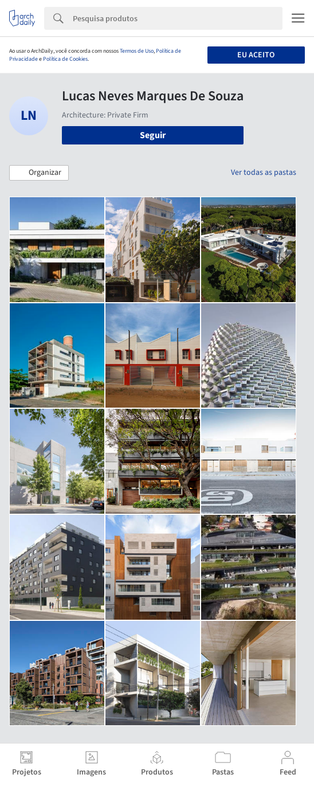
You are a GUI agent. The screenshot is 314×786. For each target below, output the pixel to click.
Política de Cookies (65, 59)
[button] (39, 173)
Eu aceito (255, 55)
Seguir (153, 135)
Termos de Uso (137, 51)
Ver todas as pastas (263, 172)
